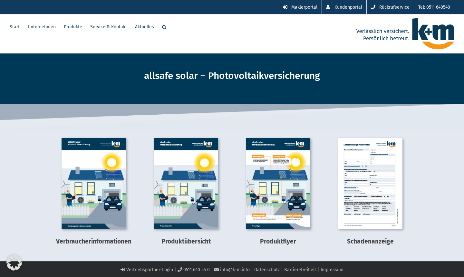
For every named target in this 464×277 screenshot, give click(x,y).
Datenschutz (267, 269)
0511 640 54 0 (194, 269)
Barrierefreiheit (300, 269)
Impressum (332, 269)
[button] (164, 26)
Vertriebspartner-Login (147, 269)
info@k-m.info (232, 269)
